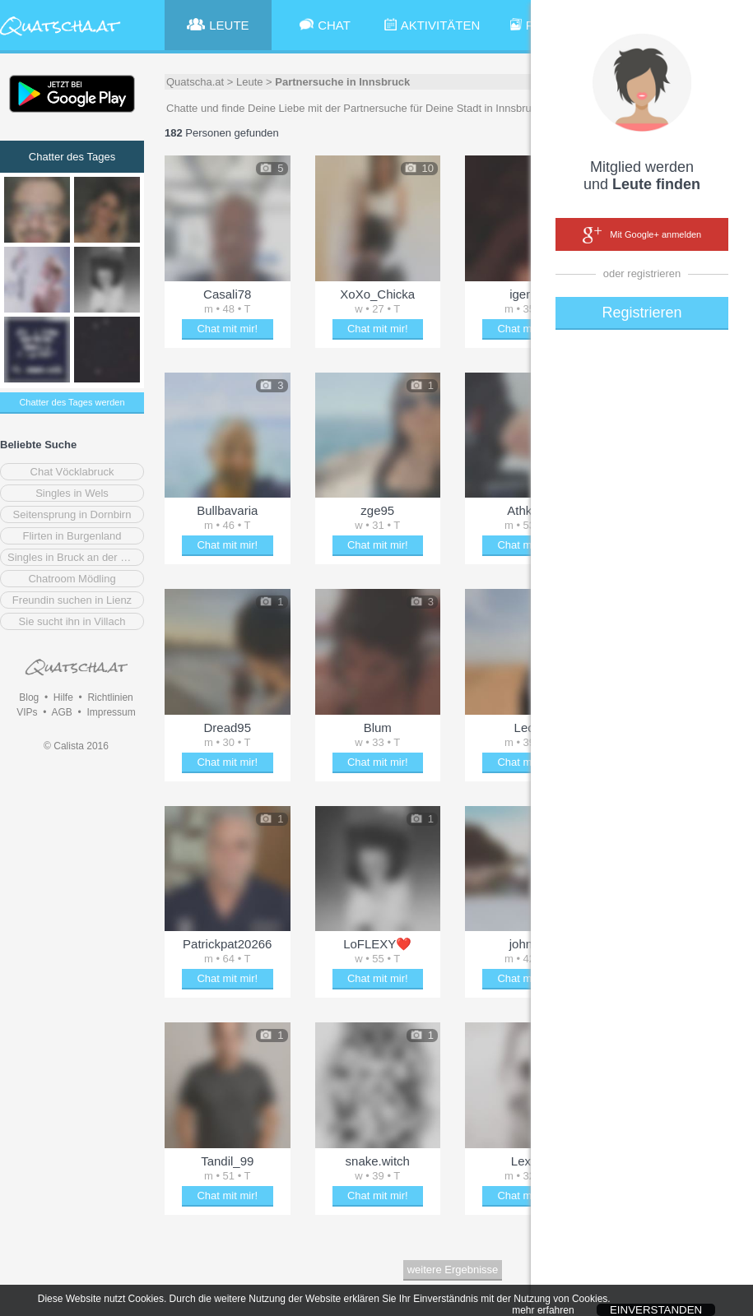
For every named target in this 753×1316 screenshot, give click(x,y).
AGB (61, 712)
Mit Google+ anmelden (642, 235)
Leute (249, 82)
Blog (29, 697)
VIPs (26, 712)
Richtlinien (109, 697)
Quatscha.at (195, 82)
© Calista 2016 (76, 746)
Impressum (110, 712)
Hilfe (63, 697)
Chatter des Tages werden (71, 402)
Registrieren (641, 312)
